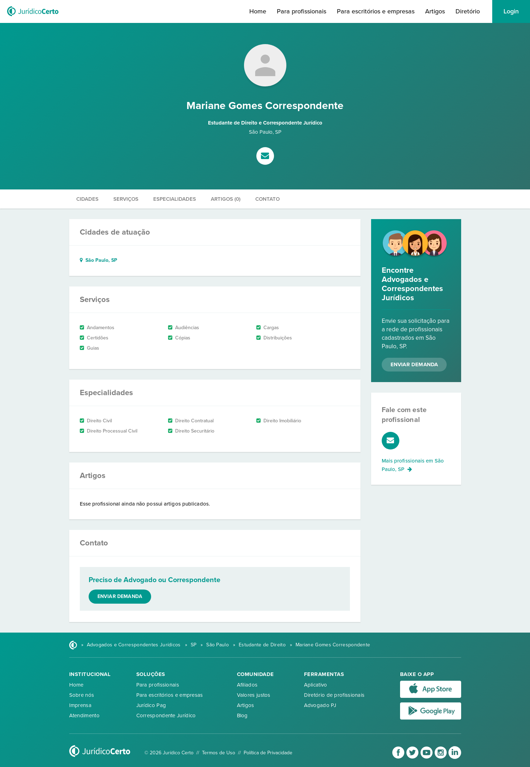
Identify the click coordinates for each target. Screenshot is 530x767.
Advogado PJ (320, 705)
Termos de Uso (218, 753)
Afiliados (247, 685)
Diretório (467, 11)
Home (257, 11)
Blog (242, 715)
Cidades (87, 199)
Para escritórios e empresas (376, 11)
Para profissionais (301, 11)
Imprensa (80, 705)
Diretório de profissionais (334, 695)
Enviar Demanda (414, 364)
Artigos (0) (225, 199)
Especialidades (174, 199)
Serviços (125, 199)
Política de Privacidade (268, 753)
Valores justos (253, 695)
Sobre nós (81, 695)
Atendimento (84, 715)
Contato (267, 199)
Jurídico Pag (151, 705)
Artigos (435, 11)
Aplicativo (315, 685)
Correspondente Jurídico (166, 715)
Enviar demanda (120, 596)
